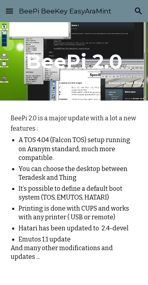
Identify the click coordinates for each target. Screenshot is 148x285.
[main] (74, 61)
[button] (9, 11)
